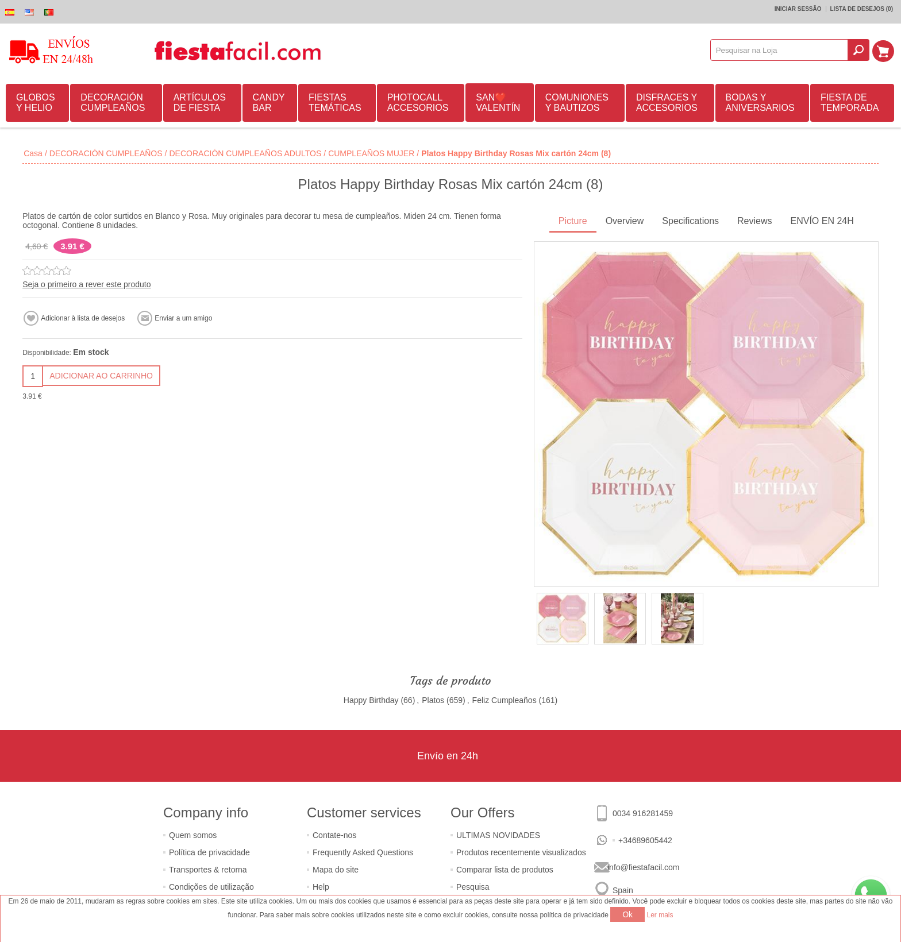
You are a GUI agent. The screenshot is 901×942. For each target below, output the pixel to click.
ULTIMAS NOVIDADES (498, 835)
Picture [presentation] (573, 221)
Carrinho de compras (884, 50)
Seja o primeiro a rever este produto (86, 284)
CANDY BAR (269, 102)
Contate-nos (334, 835)
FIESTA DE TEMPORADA (850, 102)
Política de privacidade (209, 852)
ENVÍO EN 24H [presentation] (822, 221)
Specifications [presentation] (690, 221)
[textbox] (780, 50)
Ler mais (660, 915)
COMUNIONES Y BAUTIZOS (577, 102)
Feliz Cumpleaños (504, 700)
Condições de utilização (211, 886)
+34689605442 (645, 840)
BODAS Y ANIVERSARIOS (760, 102)
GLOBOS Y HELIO (35, 102)
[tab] (572, 222)
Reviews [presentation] (754, 221)
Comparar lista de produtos (504, 869)
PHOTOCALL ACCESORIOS (418, 102)
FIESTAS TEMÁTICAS (335, 102)
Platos (433, 700)
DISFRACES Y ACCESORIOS (667, 102)
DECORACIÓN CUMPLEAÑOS (112, 102)
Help (321, 886)
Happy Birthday (371, 700)
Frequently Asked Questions (363, 852)
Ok (627, 914)
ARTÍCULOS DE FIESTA (200, 102)
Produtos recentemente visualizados (521, 852)
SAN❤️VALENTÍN (498, 102)
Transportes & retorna (208, 869)
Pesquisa (473, 886)
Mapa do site (336, 869)
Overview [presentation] (625, 221)
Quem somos (193, 835)
